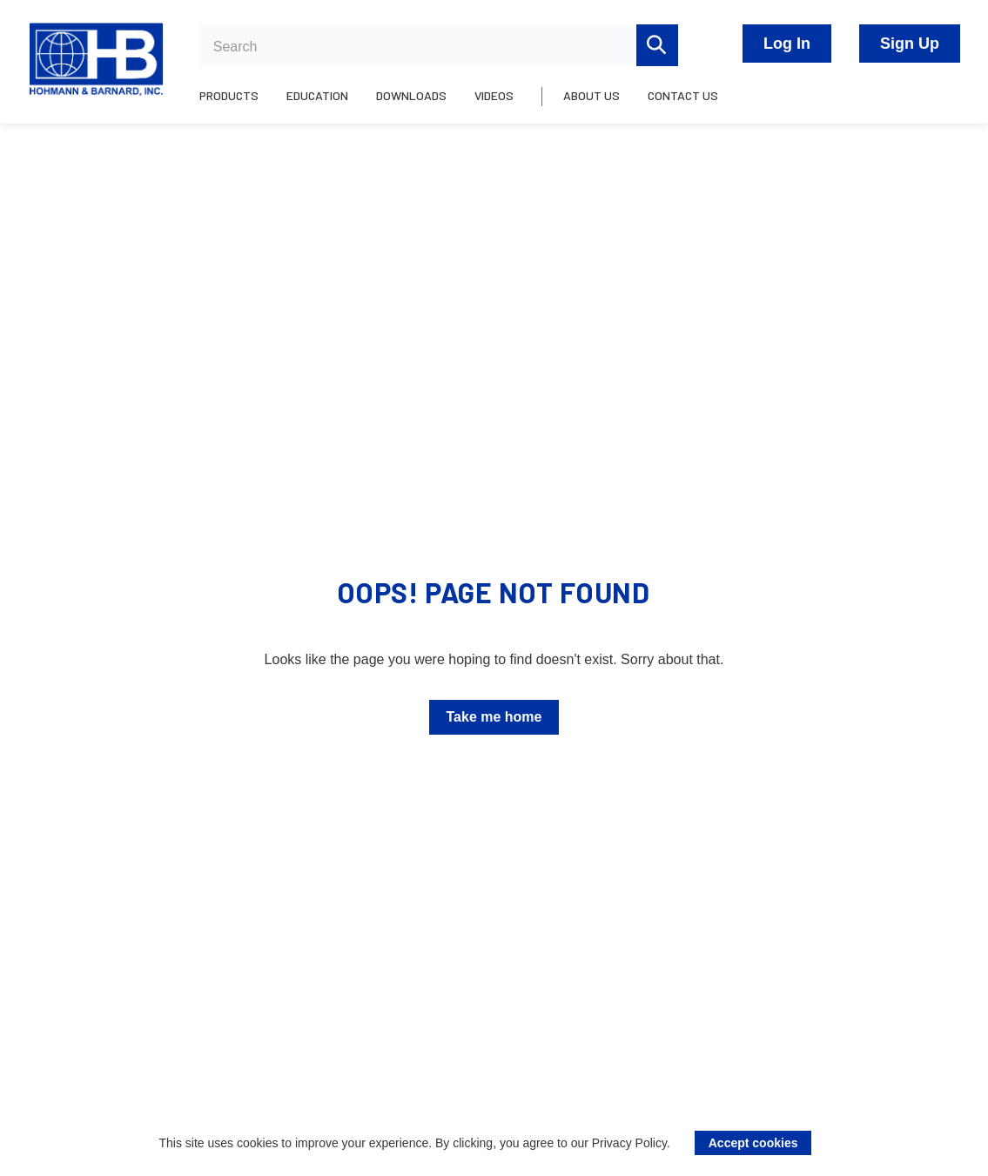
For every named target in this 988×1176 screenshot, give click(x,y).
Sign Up (909, 43)
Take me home (494, 716)
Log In (786, 43)
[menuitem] (235, 105)
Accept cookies (753, 1143)
